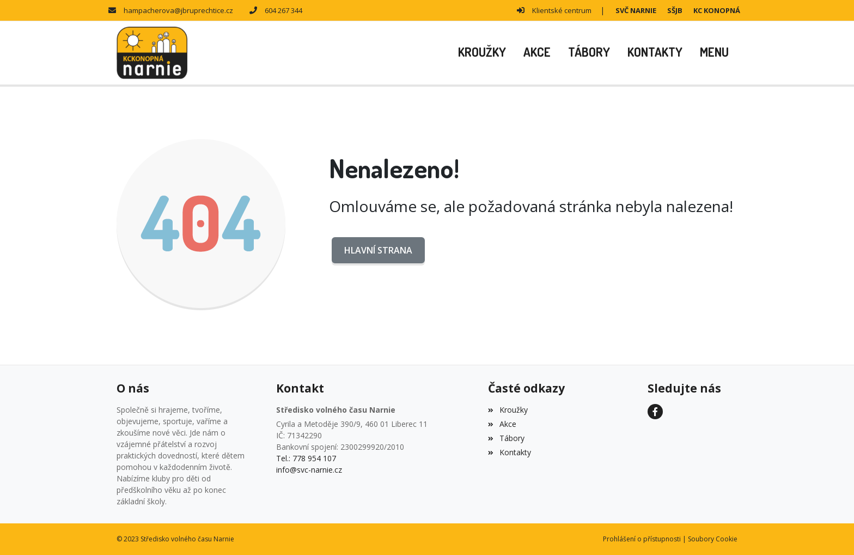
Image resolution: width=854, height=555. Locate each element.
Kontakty (509, 452)
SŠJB (674, 10)
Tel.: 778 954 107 (306, 458)
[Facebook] (655, 411)
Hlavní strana (378, 250)
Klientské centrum (561, 10)
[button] (714, 53)
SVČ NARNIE (635, 10)
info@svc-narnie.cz (309, 469)
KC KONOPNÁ (716, 10)
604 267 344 (283, 10)
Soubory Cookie (712, 539)
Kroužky (507, 410)
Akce (502, 424)
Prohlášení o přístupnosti (642, 539)
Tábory (506, 438)
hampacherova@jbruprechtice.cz (178, 10)
